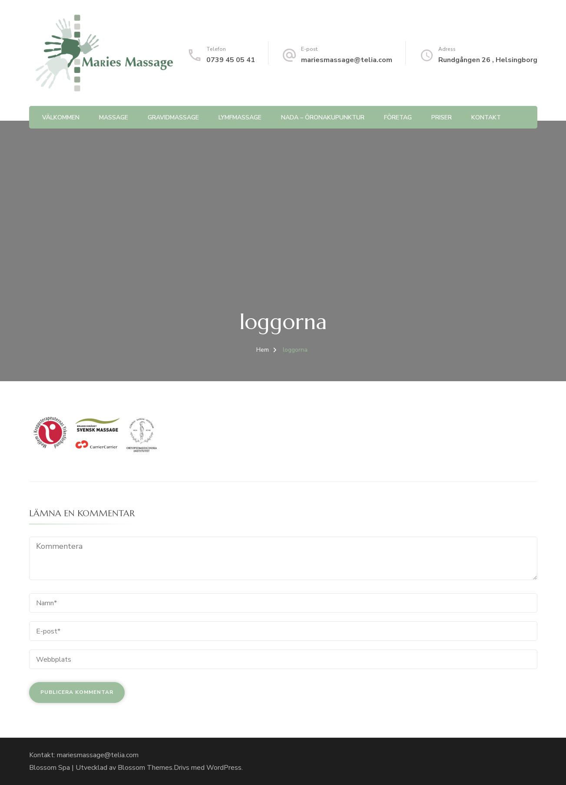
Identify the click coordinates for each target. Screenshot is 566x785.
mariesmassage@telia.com (346, 60)
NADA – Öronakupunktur (322, 117)
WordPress (224, 767)
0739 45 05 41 (230, 60)
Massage (113, 117)
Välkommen (60, 117)
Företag (398, 117)
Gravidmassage (173, 117)
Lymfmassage (239, 117)
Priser (441, 117)
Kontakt (486, 117)
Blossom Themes (145, 767)
